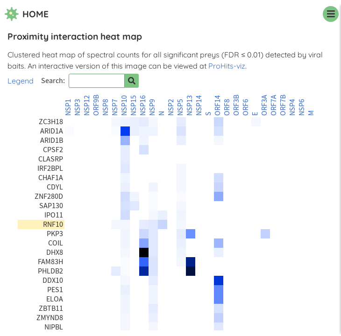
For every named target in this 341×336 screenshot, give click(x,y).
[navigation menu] (331, 14)
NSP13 (189, 105)
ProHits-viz (226, 65)
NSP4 (292, 107)
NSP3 (77, 107)
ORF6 (245, 107)
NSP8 (105, 107)
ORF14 (217, 105)
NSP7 (115, 107)
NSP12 (87, 105)
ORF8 (227, 107)
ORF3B (236, 105)
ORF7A (273, 105)
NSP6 (301, 107)
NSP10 (124, 105)
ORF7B (283, 105)
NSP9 (152, 107)
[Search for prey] (132, 81)
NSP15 (133, 105)
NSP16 (143, 105)
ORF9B (96, 105)
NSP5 (180, 107)
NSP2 (171, 107)
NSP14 (199, 105)
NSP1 (68, 107)
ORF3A (264, 105)
